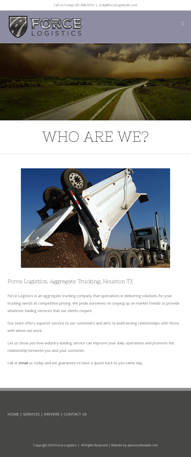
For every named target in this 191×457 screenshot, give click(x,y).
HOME (13, 413)
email (23, 362)
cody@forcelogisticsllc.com (118, 5)
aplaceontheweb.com (142, 445)
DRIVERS (51, 413)
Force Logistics (65, 445)
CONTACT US (75, 413)
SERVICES (31, 413)
